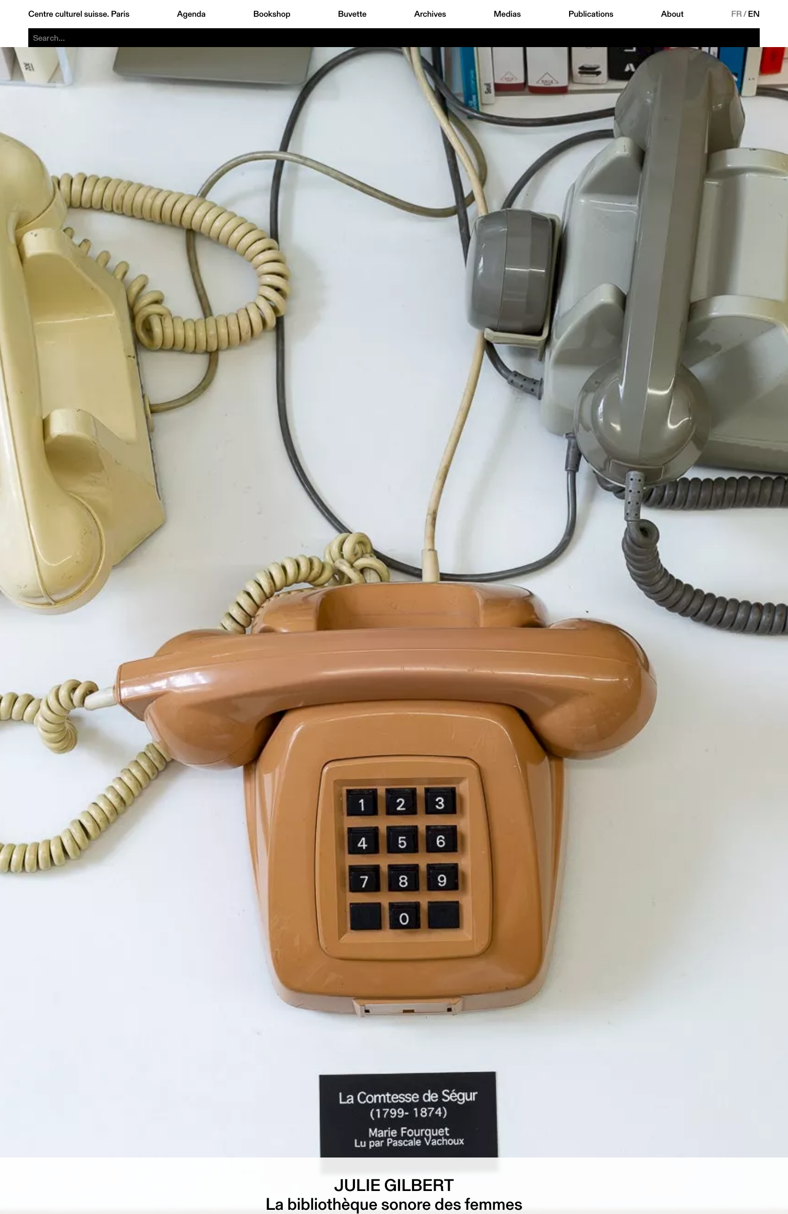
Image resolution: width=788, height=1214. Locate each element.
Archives (430, 14)
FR (736, 14)
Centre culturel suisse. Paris (78, 14)
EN (754, 14)
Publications (591, 14)
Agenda (191, 14)
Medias (507, 14)
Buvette (352, 14)
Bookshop (272, 14)
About (672, 14)
